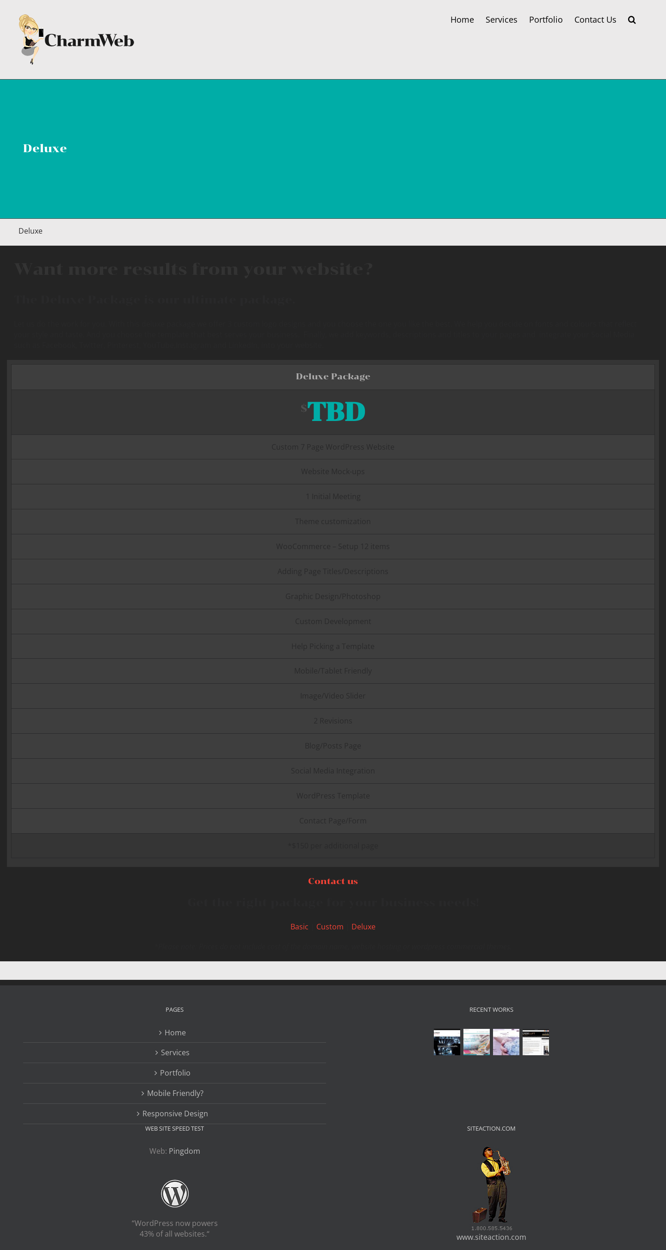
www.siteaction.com (491, 1237)
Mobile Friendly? (175, 1093)
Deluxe (364, 927)
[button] (632, 19)
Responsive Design (175, 1113)
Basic (299, 927)
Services (175, 1052)
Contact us (333, 881)
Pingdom (184, 1151)
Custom (330, 927)
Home (175, 1032)
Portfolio (175, 1073)
